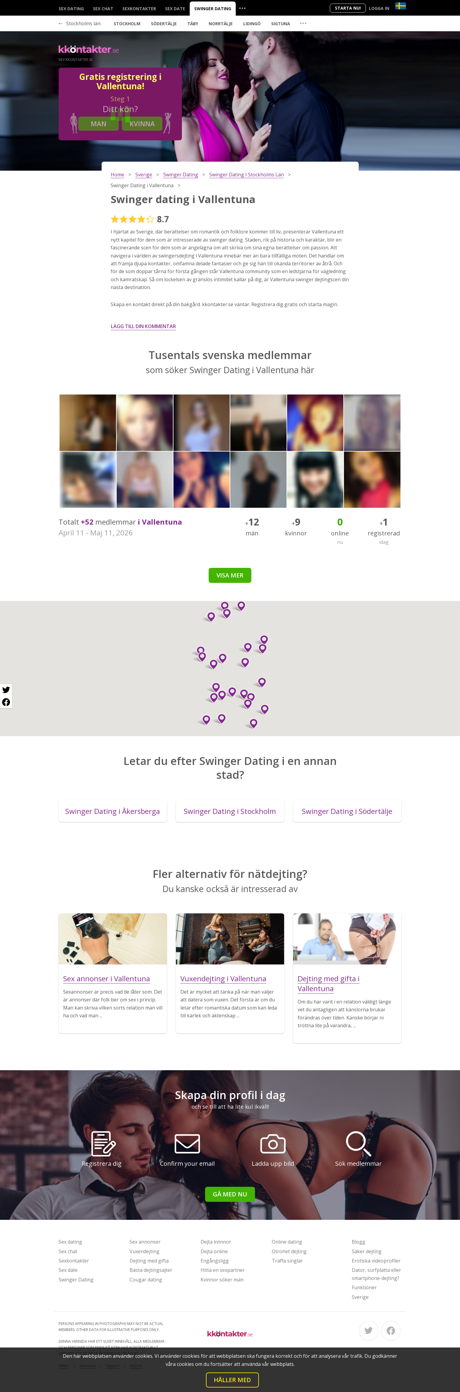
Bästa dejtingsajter (151, 1270)
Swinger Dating (212, 8)
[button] (220, 658)
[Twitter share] (6, 690)
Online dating (287, 1241)
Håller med (232, 1380)
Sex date (175, 8)
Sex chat (103, 8)
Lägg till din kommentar (143, 326)
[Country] (400, 5)
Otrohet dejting (289, 1251)
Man (98, 123)
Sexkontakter (139, 8)
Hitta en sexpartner (223, 1270)
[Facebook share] (6, 702)
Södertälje (164, 23)
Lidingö (252, 23)
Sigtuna (280, 23)
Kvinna (142, 123)
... (242, 8)
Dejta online (214, 1251)
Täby (192, 23)
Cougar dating (146, 1279)
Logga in (379, 8)
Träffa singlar (287, 1260)
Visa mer (230, 575)
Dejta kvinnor (216, 1241)
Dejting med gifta (149, 1260)
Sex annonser (145, 1241)
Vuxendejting (144, 1251)
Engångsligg (215, 1260)
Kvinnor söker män (222, 1279)
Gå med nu (230, 1194)
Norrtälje (221, 23)
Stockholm (127, 23)
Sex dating (71, 8)
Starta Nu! (348, 8)
